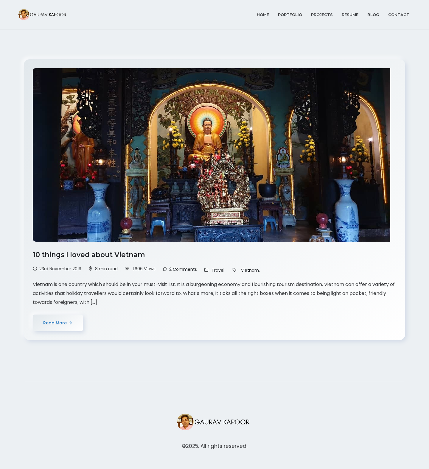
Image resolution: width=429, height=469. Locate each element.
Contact (398, 14)
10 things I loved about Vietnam (90, 255)
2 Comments (183, 269)
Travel (218, 270)
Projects (322, 14)
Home (263, 14)
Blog (373, 14)
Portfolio (290, 14)
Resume (350, 14)
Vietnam (250, 270)
